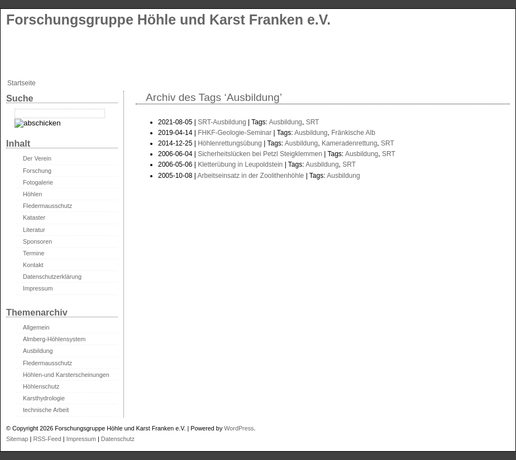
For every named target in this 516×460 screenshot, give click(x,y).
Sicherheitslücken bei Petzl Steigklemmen (260, 154)
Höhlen (32, 194)
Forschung (37, 170)
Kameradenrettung (349, 143)
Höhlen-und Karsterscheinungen (66, 374)
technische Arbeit (46, 409)
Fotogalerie (38, 182)
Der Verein (37, 158)
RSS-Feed (47, 438)
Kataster (34, 217)
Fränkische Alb (353, 133)
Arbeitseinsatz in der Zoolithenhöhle (251, 176)
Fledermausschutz (47, 205)
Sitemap (17, 438)
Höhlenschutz (41, 386)
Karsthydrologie (44, 398)
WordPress (239, 428)
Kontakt (33, 265)
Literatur (34, 229)
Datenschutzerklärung (52, 276)
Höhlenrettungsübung (230, 143)
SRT (312, 122)
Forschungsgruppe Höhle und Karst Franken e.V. (168, 19)
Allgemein (36, 327)
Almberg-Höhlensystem (54, 339)
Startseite (21, 83)
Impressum (37, 288)
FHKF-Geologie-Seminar (234, 133)
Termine (33, 253)
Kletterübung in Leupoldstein (240, 164)
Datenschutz (118, 438)
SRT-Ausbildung (222, 122)
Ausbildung (285, 122)
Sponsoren (37, 241)
